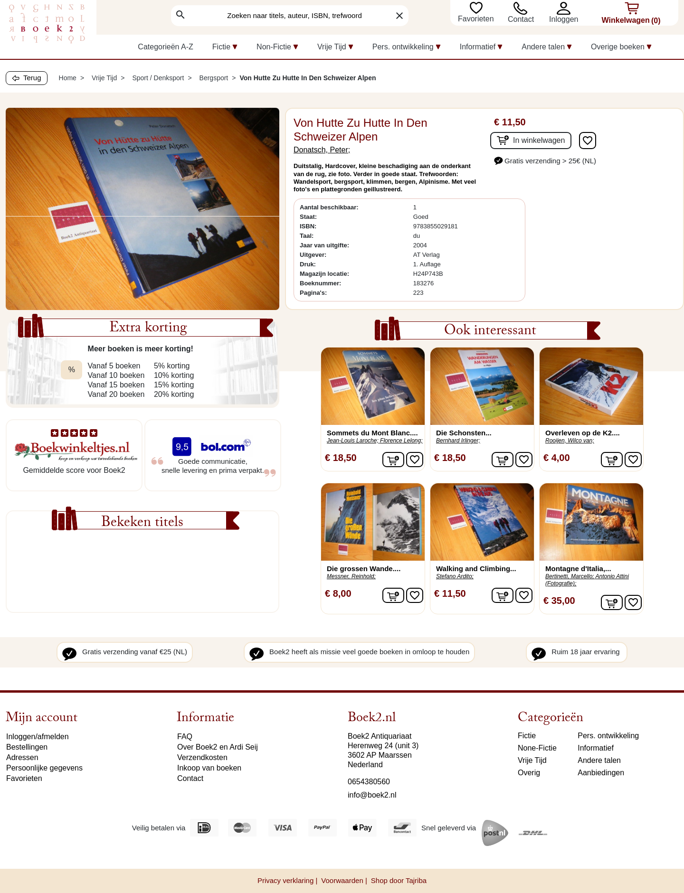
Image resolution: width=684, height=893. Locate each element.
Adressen (22, 757)
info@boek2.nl (372, 795)
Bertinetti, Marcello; (569, 576)
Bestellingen (27, 747)
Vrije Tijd (532, 760)
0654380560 (369, 782)
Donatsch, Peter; (322, 150)
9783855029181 (435, 226)
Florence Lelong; (401, 440)
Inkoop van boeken (209, 768)
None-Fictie (537, 748)
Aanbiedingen (601, 773)
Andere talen (599, 760)
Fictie (527, 736)
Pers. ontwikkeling (608, 736)
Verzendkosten (202, 757)
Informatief (596, 748)
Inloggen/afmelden (37, 737)
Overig (529, 773)
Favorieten (477, 19)
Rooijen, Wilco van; (569, 440)
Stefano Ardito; (455, 576)
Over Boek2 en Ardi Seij (217, 747)
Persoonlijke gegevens (44, 768)
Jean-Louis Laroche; (353, 440)
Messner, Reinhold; (351, 576)
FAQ (184, 737)
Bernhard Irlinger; (458, 440)
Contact (521, 19)
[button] (566, 8)
